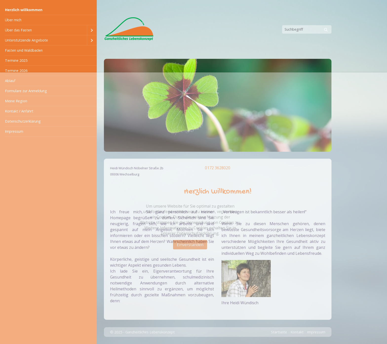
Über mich (13, 20)
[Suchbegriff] (306, 29)
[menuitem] (48, 10)
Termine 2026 (16, 70)
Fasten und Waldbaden (24, 50)
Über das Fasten (18, 30)
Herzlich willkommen (23, 9)
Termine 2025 (16, 60)
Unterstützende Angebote (26, 40)
